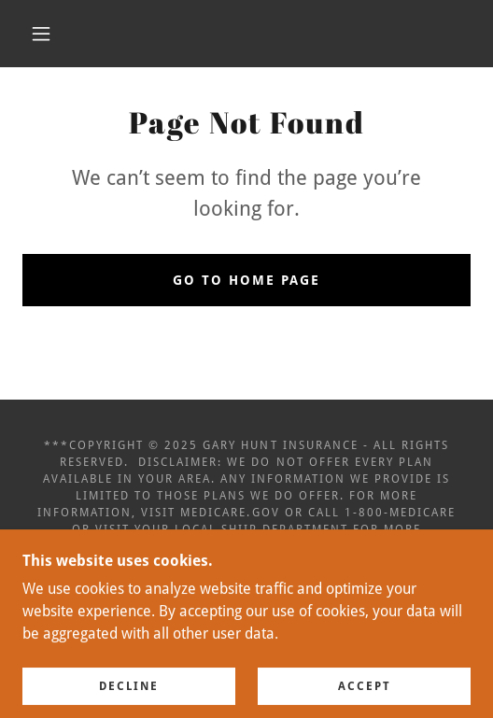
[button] (44, 33)
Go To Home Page (246, 280)
